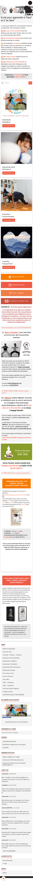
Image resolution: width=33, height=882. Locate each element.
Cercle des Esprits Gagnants (11, 688)
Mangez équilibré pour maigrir (11, 757)
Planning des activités (9, 670)
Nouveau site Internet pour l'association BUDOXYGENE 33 (14, 764)
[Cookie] (4, 878)
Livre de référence (8, 676)
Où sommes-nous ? (8, 673)
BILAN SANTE (16, 468)
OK (30, 83)
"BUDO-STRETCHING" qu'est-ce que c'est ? (15, 392)
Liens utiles (6, 679)
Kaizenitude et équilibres (10, 661)
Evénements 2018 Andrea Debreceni (13, 760)
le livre (11, 502)
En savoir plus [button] (8, 125)
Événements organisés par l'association (14, 744)
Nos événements (7, 860)
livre (13, 533)
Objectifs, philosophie (9, 649)
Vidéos (5, 873)
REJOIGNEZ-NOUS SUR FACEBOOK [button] (16, 722)
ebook (4, 502)
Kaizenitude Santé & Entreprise (11, 667)
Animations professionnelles (11, 658)
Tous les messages (9, 851)
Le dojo (5, 863)
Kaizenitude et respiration (10, 664)
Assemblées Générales (9, 741)
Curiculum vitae (7, 652)
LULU (8, 500)
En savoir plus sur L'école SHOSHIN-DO (17, 328)
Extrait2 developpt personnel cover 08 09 (15, 495)
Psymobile (6, 747)
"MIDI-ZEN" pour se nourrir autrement (16, 473)
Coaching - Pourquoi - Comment (12, 655)
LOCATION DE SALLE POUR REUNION (13, 695)
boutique (23, 504)
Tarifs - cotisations (8, 682)
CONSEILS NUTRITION (10, 466)
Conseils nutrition (8, 691)
